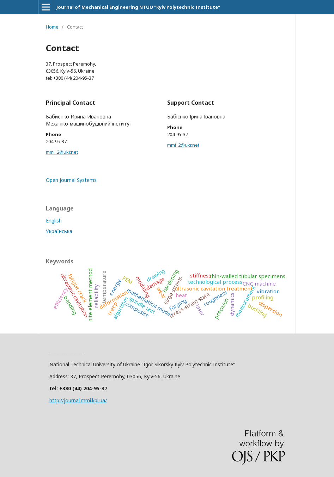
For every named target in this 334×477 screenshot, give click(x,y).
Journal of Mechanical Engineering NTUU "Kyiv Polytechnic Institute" (138, 7)
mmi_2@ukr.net (62, 152)
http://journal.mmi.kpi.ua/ (78, 400)
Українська (59, 231)
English (54, 220)
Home (52, 27)
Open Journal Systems (71, 180)
